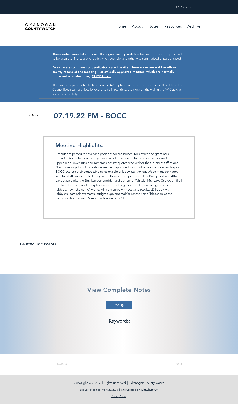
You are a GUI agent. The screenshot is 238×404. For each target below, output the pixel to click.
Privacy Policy (118, 396)
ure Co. (154, 389)
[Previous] (68, 363)
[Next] (172, 363)
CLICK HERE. (101, 76)
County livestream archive (70, 89)
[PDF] (119, 305)
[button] (153, 26)
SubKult (145, 389)
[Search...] (197, 7)
